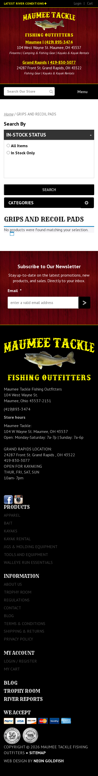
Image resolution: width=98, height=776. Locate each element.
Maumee (33, 41)
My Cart (12, 668)
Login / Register (20, 661)
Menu (82, 91)
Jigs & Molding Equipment (31, 546)
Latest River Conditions (24, 3)
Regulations (17, 599)
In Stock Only (23, 152)
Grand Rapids (34, 62)
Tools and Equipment (26, 554)
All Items (19, 145)
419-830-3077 (63, 62)
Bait (8, 523)
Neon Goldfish (49, 760)
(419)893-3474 (17, 409)
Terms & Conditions (24, 623)
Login (77, 3)
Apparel (12, 515)
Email (15, 290)
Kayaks (10, 530)
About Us (13, 584)
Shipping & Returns (24, 631)
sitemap (37, 752)
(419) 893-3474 (59, 41)
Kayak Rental (17, 538)
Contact (12, 607)
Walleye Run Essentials (28, 562)
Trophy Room (17, 592)
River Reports (23, 699)
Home (8, 114)
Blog (9, 615)
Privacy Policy (18, 639)
